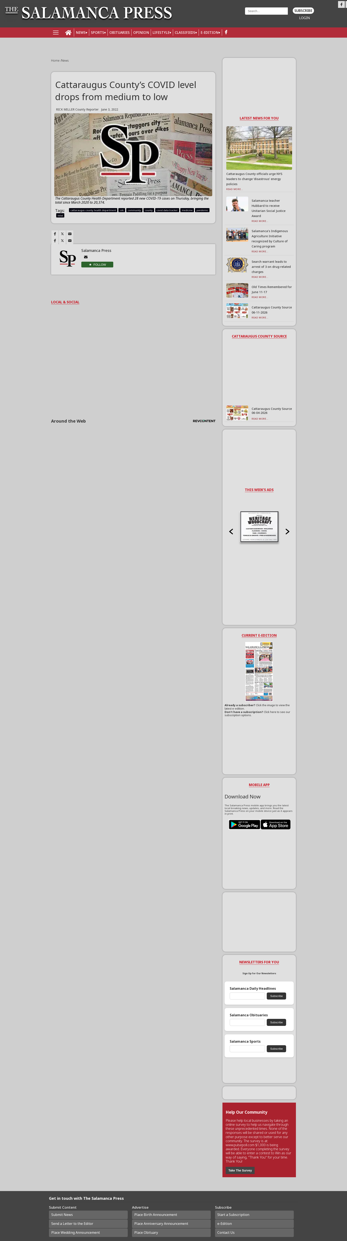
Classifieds (185, 32)
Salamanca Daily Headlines (253, 989)
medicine (187, 210)
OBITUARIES (119, 32)
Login (304, 18)
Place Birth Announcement (155, 1214)
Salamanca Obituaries (249, 1015)
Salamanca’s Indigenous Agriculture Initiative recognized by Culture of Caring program (270, 238)
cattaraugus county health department (93, 210)
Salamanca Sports (245, 1041)
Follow (99, 264)
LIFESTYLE (161, 32)
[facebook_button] (226, 32)
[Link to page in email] (69, 233)
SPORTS (97, 32)
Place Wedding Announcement (75, 1232)
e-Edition (224, 1223)
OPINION (141, 32)
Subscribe (303, 10)
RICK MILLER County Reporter (77, 109)
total (60, 215)
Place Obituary (146, 1232)
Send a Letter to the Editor (72, 1223)
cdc (122, 210)
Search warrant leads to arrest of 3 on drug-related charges (271, 267)
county (149, 210)
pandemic (202, 210)
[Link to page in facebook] (55, 233)
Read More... (234, 189)
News (65, 60)
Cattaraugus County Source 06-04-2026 (272, 411)
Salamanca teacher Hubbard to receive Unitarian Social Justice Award (268, 208)
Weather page (211, 15)
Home (55, 60)
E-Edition (209, 32)
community (134, 210)
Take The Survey (240, 1170)
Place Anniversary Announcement (161, 1223)
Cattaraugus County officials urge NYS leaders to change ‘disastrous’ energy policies (254, 179)
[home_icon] (68, 32)
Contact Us (226, 1232)
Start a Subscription (233, 1214)
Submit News (62, 1214)
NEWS (81, 32)
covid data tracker (167, 210)
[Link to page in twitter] (62, 233)
